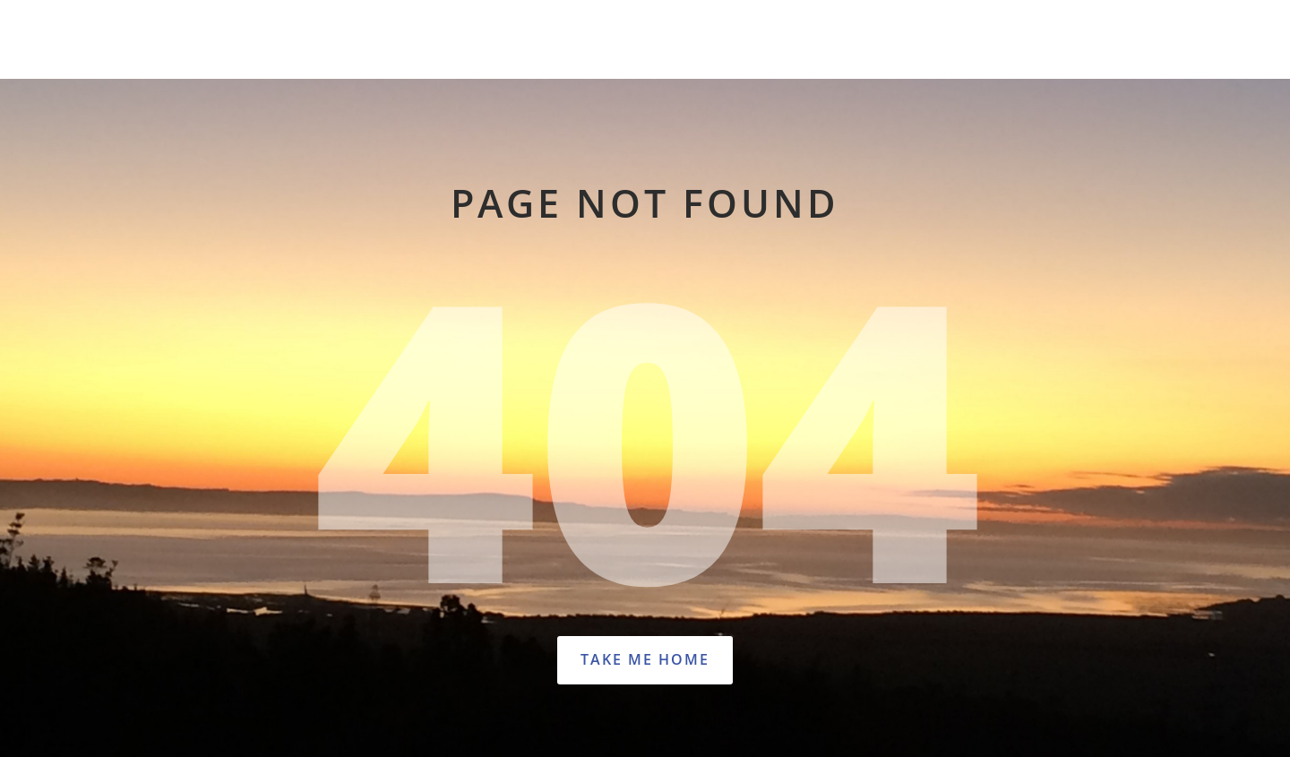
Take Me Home (645, 659)
